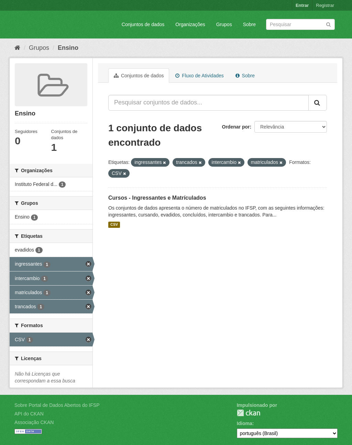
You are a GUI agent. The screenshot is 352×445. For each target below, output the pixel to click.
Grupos (224, 24)
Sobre (249, 24)
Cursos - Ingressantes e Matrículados (157, 198)
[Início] (17, 47)
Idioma (244, 423)
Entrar (302, 5)
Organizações (190, 24)
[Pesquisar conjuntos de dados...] (208, 103)
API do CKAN (29, 413)
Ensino (68, 47)
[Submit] (328, 24)
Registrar (325, 5)
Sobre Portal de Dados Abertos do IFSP (56, 405)
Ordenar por (236, 127)
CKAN (248, 412)
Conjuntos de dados (143, 24)
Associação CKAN (34, 422)
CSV (114, 225)
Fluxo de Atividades (199, 75)
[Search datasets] (300, 24)
